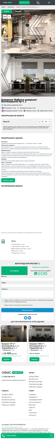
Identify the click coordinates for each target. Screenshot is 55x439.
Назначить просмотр (27, 310)
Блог (30, 410)
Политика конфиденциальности (12, 427)
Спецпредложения (35, 400)
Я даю (18, 305)
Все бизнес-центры (35, 381)
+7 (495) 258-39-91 (8, 377)
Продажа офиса (7, 394)
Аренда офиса (34, 376)
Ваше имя (4, 276)
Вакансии (32, 405)
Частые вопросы (35, 402)
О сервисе (32, 394)
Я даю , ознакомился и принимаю (28, 301)
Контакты (32, 415)
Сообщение (4, 289)
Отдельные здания (35, 387)
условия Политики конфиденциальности (15, 302)
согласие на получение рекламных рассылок (20, 305)
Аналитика (33, 413)
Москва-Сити (33, 379)
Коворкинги (33, 397)
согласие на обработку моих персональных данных (22, 300)
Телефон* (3, 282)
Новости (32, 407)
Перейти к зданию (8, 180)
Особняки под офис (36, 384)
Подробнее (7, 359)
